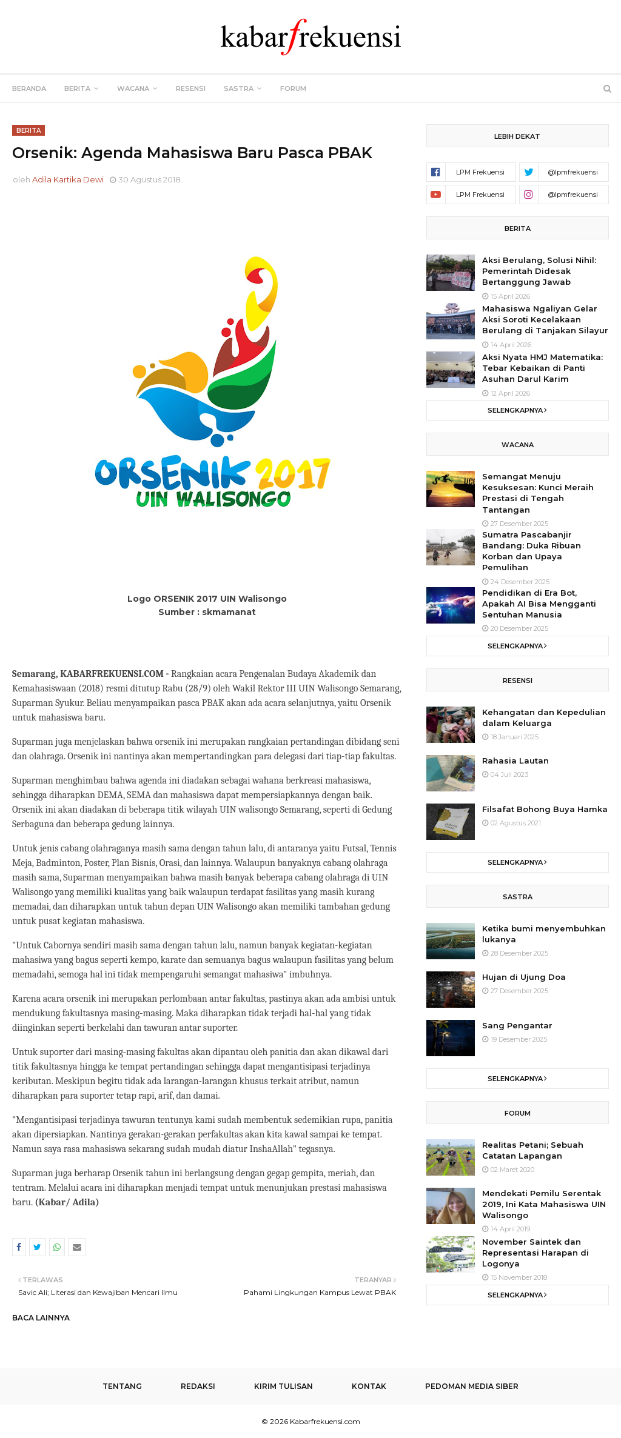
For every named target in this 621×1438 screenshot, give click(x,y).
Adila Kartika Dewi (68, 179)
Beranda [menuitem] (29, 88)
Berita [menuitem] (77, 88)
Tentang (122, 1386)
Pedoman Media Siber (472, 1386)
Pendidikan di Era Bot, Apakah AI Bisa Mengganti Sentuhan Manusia (539, 603)
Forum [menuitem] (293, 88)
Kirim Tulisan (283, 1386)
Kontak (369, 1386)
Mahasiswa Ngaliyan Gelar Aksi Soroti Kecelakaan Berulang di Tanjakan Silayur (545, 319)
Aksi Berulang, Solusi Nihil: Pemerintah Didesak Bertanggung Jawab (539, 271)
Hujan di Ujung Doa (524, 977)
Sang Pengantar (517, 1025)
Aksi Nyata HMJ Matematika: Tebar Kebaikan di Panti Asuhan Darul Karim (542, 368)
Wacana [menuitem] (133, 88)
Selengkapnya (515, 410)
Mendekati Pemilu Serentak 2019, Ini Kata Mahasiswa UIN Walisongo (544, 1204)
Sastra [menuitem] (238, 88)
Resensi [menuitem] (191, 88)
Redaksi (198, 1386)
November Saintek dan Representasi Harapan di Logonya (535, 1252)
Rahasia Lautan (515, 760)
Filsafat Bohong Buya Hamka (545, 809)
